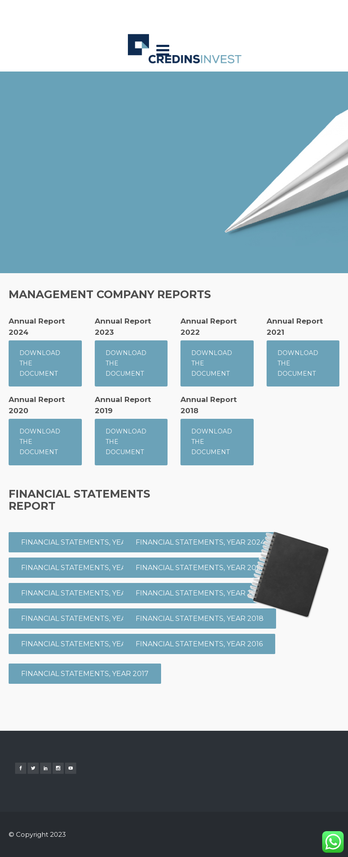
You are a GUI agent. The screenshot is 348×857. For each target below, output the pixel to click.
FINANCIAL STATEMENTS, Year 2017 (85, 674)
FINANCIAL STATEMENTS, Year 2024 (200, 542)
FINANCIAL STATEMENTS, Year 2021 (85, 618)
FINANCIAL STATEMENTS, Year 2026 (85, 542)
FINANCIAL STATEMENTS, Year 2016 (199, 644)
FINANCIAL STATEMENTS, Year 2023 (85, 593)
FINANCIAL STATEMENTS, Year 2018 (200, 618)
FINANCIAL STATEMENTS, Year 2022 (200, 568)
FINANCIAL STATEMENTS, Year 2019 (85, 644)
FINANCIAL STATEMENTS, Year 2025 (85, 568)
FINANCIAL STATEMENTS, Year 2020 (200, 593)
